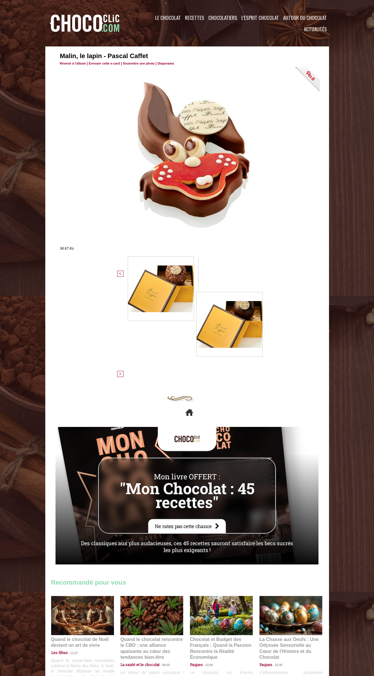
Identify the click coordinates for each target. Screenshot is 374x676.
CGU (129, 641)
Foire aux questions (277, 641)
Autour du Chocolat (305, 17)
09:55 (161, 558)
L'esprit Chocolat (260, 17)
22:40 (276, 558)
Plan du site (204, 641)
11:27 (71, 552)
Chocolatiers (222, 17)
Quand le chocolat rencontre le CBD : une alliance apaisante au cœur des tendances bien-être (151, 545)
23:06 (207, 564)
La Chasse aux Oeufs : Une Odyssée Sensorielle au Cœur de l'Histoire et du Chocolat (288, 545)
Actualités (315, 29)
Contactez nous (69, 641)
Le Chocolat (168, 17)
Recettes (194, 17)
